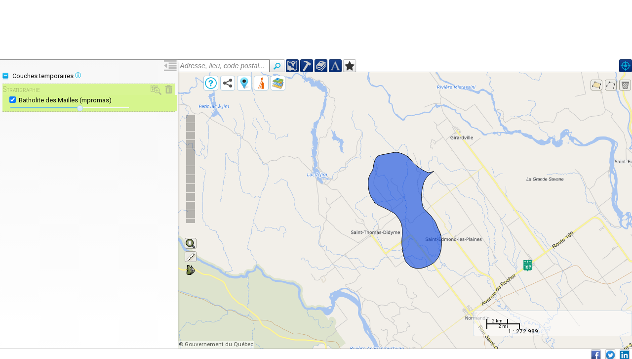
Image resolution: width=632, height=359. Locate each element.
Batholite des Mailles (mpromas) (65, 100)
